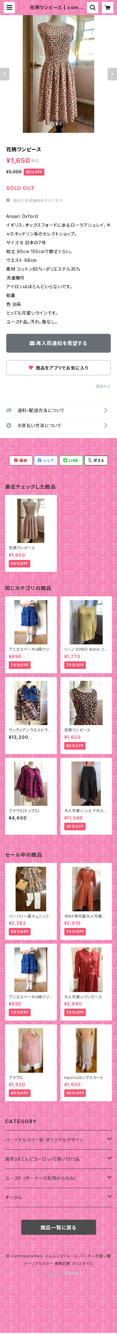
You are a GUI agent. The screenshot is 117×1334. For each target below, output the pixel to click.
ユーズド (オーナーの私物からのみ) (40, 1178)
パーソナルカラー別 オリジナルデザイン (44, 1139)
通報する (103, 386)
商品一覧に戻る (59, 1227)
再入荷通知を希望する (58, 343)
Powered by (59, 1273)
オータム (13, 1197)
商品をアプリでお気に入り (58, 368)
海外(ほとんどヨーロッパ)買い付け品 (42, 1159)
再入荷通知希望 (71, 1322)
